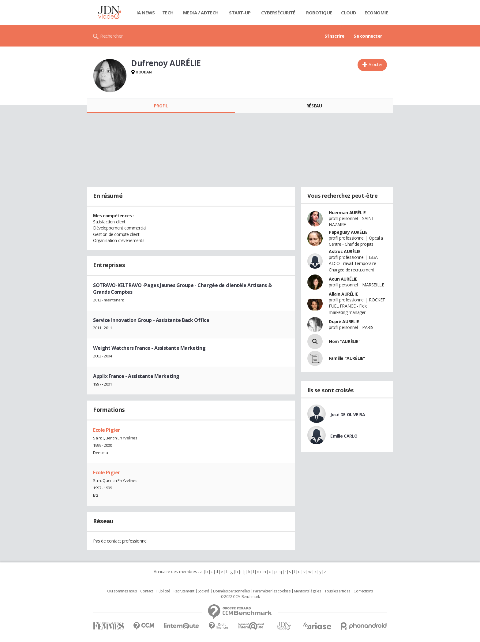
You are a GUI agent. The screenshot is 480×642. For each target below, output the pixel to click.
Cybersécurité (278, 12)
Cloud (348, 12)
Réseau (314, 106)
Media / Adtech (201, 12)
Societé (203, 591)
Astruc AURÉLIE (344, 251)
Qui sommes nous (122, 591)
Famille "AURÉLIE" (347, 358)
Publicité (163, 591)
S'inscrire (334, 36)
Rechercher (111, 36)
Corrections (363, 591)
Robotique (319, 12)
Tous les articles (337, 591)
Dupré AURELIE (344, 321)
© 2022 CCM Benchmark (240, 597)
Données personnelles (231, 591)
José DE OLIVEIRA (347, 414)
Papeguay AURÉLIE (348, 232)
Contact (146, 591)
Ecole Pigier (106, 430)
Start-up (240, 12)
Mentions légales (307, 591)
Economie (376, 12)
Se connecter (368, 36)
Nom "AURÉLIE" (345, 341)
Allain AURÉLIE (343, 294)
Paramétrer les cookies (272, 591)
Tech (168, 12)
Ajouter (375, 64)
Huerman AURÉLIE (347, 212)
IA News (146, 12)
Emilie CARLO (344, 436)
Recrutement (184, 591)
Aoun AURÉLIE (343, 279)
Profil (161, 106)
